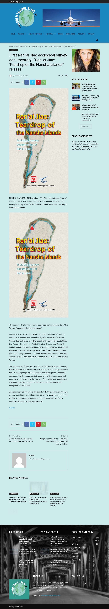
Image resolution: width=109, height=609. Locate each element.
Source (12, 408)
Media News (19, 46)
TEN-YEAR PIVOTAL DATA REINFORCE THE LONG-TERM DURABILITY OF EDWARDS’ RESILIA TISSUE (59, 501)
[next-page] (14, 511)
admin (16, 76)
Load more (86, 127)
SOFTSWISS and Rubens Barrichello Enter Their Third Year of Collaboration (18, 499)
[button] (97, 40)
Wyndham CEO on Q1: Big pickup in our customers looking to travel (90, 98)
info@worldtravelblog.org (50, 595)
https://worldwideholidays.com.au (39, 459)
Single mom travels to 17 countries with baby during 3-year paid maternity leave (54, 441)
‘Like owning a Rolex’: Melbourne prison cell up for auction (90, 107)
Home (11, 46)
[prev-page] (10, 511)
